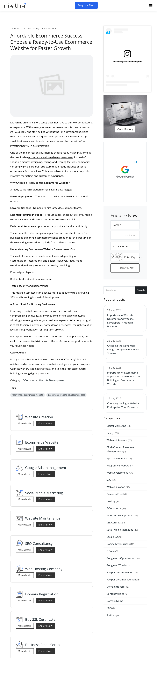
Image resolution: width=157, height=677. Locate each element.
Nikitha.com (42, 341)
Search (141, 290)
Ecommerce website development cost (66, 394)
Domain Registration (42, 594)
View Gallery (125, 129)
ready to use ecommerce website (53, 127)
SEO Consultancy (39, 543)
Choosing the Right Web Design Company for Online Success (123, 349)
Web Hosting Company (43, 568)
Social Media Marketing (44, 492)
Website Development (52, 380)
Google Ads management (45, 467)
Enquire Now (86, 5)
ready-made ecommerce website (27, 394)
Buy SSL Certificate (40, 619)
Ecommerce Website (41, 442)
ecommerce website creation (52, 237)
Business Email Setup (42, 644)
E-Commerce (29, 380)
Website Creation (39, 417)
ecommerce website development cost (50, 157)
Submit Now (125, 268)
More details (24, 423)
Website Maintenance (42, 518)
